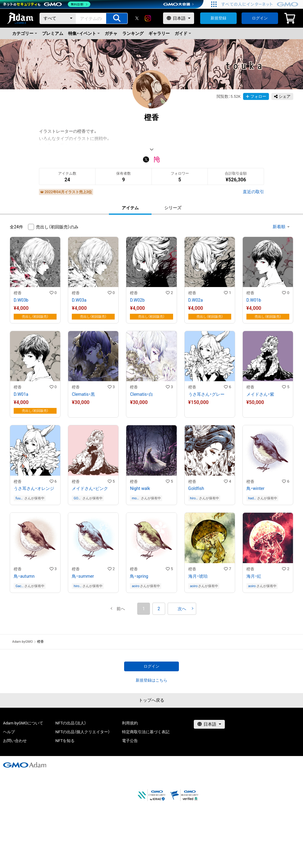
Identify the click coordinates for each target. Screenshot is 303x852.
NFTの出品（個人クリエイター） (82, 732)
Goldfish (196, 488)
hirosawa (193, 498)
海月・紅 (253, 576)
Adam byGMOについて (23, 723)
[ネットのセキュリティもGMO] (47, 4)
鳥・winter (255, 488)
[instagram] (148, 18)
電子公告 (130, 740)
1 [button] (143, 608)
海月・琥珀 (197, 576)
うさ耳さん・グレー (206, 394)
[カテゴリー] (58, 18)
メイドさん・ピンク (90, 488)
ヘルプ (9, 732)
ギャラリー (159, 33)
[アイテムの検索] (117, 18)
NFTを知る (65, 740)
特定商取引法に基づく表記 (145, 732)
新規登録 (218, 18)
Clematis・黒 (83, 394)
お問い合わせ (15, 740)
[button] (121, 608)
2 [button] (159, 608)
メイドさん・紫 (260, 394)
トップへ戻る (151, 700)
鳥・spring (139, 576)
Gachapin (19, 586)
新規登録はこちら (151, 680)
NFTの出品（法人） (70, 723)
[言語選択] (178, 18)
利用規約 (130, 723)
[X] (137, 18)
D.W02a (195, 300)
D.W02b (137, 300)
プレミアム (52, 33)
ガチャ (111, 33)
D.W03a (79, 300)
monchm (135, 498)
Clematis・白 (141, 394)
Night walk (140, 488)
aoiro (135, 586)
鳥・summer (83, 576)
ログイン (260, 18)
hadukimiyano (252, 498)
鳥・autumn (24, 576)
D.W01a (21, 394)
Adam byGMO (22, 642)
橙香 (18, 293)
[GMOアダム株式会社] (24, 765)
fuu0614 (19, 498)
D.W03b (21, 300)
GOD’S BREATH (78, 498)
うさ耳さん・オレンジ (34, 488)
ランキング (133, 33)
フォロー (256, 96)
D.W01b (253, 300)
